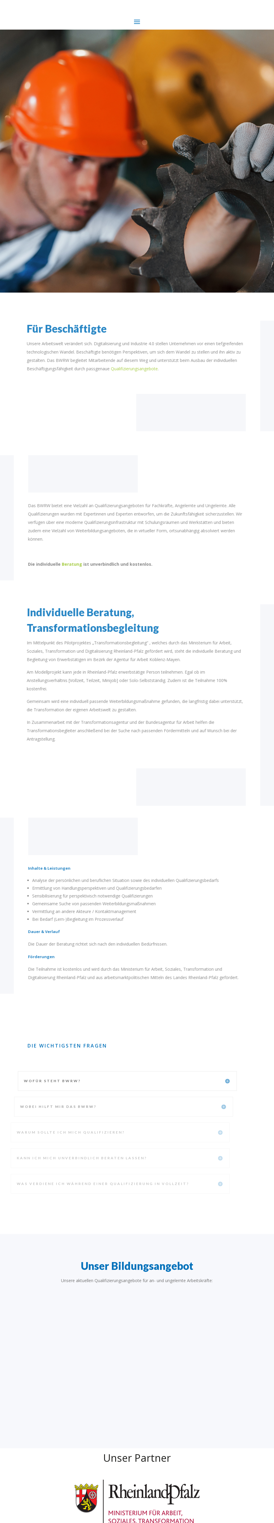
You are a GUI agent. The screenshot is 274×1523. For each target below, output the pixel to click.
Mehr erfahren (56, 142)
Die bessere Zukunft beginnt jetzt (97, 58)
